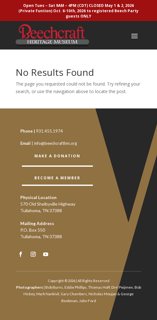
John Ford (87, 300)
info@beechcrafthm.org (55, 143)
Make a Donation (57, 156)
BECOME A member (57, 178)
